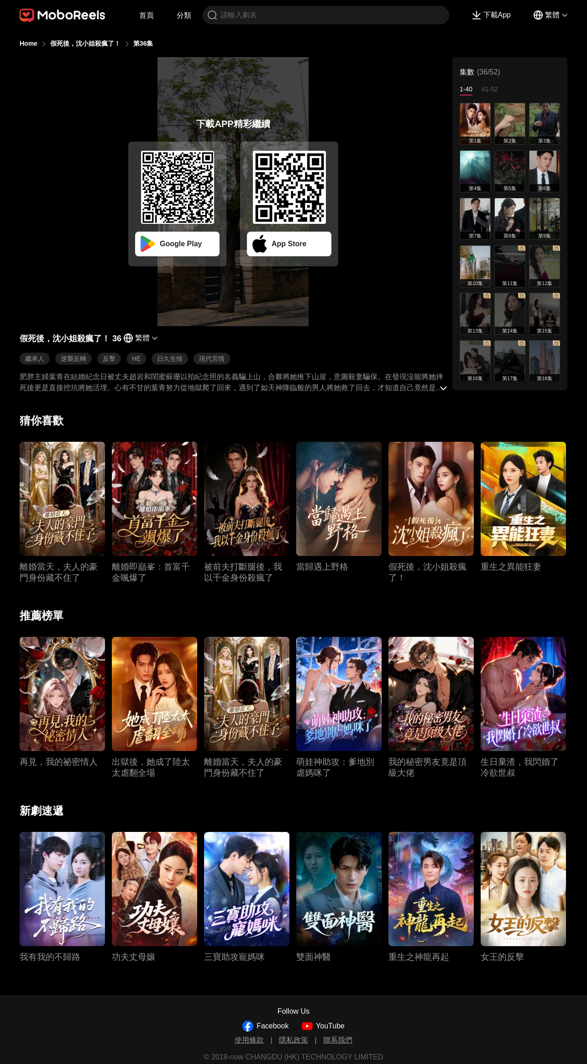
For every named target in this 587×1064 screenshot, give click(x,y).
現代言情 (212, 358)
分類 (184, 15)
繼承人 (34, 358)
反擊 (109, 358)
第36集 (143, 43)
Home (28, 43)
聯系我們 (337, 1040)
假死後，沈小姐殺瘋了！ (85, 43)
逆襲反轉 (73, 358)
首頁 (146, 15)
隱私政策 (293, 1040)
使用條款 (249, 1040)
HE (136, 358)
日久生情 (170, 358)
